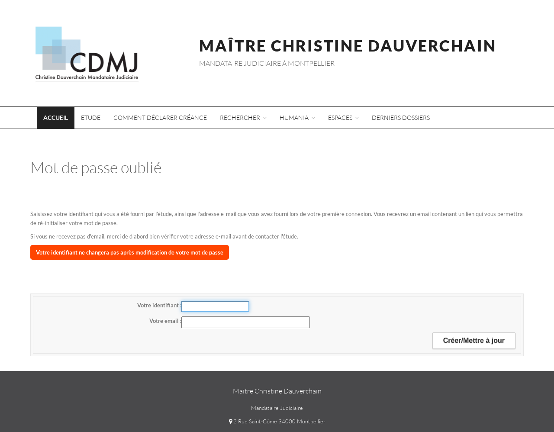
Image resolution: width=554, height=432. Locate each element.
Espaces (343, 117)
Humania (297, 117)
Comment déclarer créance (160, 117)
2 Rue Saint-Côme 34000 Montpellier (277, 421)
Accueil (55, 117)
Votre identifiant (158, 305)
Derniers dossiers (401, 117)
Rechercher (243, 117)
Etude (90, 117)
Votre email (164, 320)
